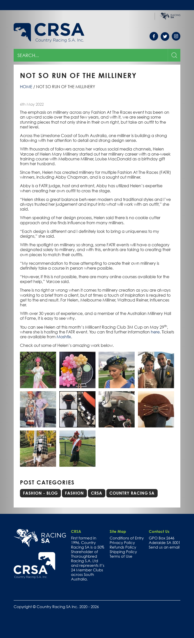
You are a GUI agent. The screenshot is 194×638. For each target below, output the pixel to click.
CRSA (96, 493)
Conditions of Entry (127, 538)
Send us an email (164, 547)
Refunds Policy (123, 547)
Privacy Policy (122, 542)
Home (26, 86)
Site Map (118, 531)
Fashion (74, 493)
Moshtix (64, 336)
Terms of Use (121, 556)
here (155, 331)
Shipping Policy (123, 551)
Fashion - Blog (40, 493)
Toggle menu (176, 5)
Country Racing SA (132, 493)
